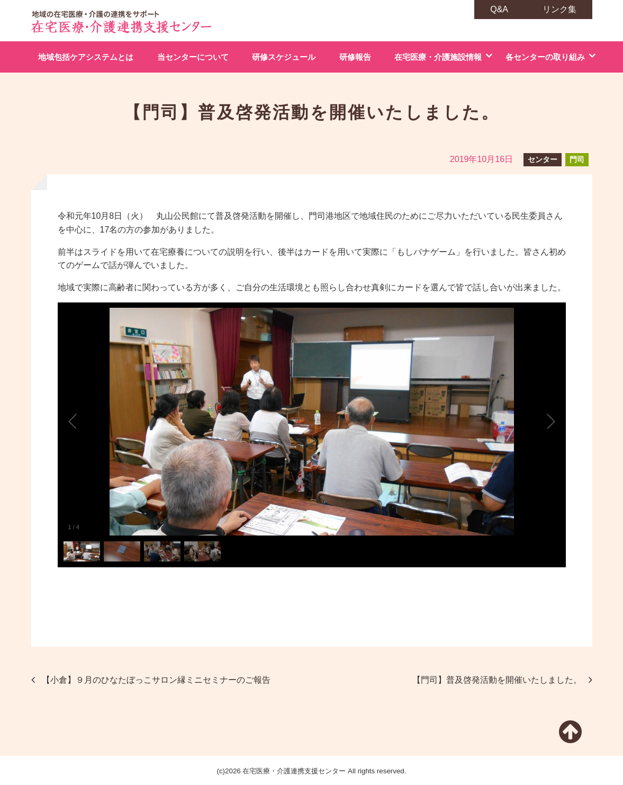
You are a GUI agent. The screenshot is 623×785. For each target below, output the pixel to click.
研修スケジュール (283, 56)
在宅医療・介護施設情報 (438, 57)
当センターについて (193, 56)
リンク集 (559, 9)
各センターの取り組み (545, 57)
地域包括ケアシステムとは (85, 56)
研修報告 (355, 56)
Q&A (499, 9)
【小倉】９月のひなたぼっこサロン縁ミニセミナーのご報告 (156, 679)
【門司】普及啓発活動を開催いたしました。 (497, 679)
